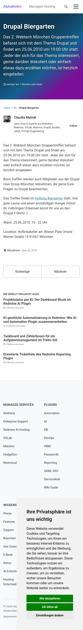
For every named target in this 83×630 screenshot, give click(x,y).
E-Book (8, 555)
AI (45, 421)
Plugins (50, 405)
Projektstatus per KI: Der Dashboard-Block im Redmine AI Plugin (37, 302)
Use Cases (10, 546)
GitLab (7, 438)
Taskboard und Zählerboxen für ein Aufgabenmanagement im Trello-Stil (30, 338)
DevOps (49, 438)
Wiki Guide (51, 487)
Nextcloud (10, 463)
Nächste (60, 272)
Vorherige (22, 272)
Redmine (9, 413)
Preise (7, 513)
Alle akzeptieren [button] (49, 598)
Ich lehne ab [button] (50, 607)
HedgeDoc (10, 454)
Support (8, 530)
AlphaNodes (12, 6)
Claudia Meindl (25, 117)
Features (9, 522)
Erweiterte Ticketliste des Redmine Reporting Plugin (37, 356)
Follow (73, 125)
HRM (47, 446)
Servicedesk (52, 479)
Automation (52, 413)
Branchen (9, 538)
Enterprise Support (15, 421)
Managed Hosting (42, 6)
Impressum (10, 616)
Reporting (50, 463)
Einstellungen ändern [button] (50, 615)
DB (46, 430)
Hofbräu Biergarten (49, 198)
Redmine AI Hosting (16, 430)
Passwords (51, 454)
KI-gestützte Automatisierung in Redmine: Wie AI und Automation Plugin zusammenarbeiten (39, 320)
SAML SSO (51, 471)
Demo (7, 563)
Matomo (8, 446)
